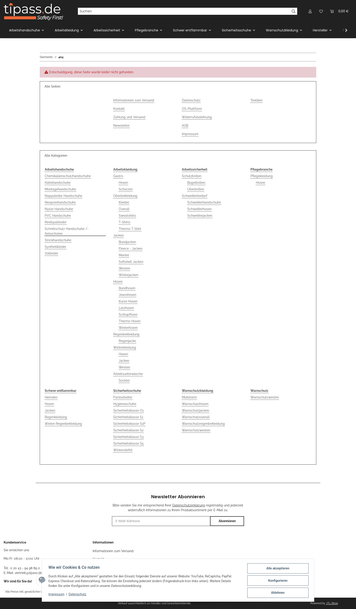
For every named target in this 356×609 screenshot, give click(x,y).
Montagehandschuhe (60, 189)
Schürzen (126, 189)
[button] (310, 11)
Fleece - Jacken (130, 248)
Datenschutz (191, 100)
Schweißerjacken (199, 215)
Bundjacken (127, 242)
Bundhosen (127, 288)
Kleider (124, 202)
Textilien (256, 100)
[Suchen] (184, 11)
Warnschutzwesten (196, 430)
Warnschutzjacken (195, 410)
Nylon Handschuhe (59, 209)
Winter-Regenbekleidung (63, 423)
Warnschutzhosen (195, 404)
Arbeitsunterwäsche (128, 374)
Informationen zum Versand (133, 100)
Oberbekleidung (125, 196)
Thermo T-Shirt (130, 229)
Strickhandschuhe (58, 240)
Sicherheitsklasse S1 (128, 417)
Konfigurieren (277, 581)
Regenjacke (127, 341)
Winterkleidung (124, 347)
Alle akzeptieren (276, 569)
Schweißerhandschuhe (204, 202)
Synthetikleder (55, 247)
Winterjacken (128, 275)
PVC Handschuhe (58, 215)
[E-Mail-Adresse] (161, 521)
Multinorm (189, 397)
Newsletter (121, 125)
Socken (124, 380)
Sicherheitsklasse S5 (128, 443)
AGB (185, 125)
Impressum (190, 134)
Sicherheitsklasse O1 (128, 410)
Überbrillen (195, 189)
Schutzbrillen (191, 176)
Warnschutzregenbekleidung (203, 423)
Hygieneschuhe (124, 404)
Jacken (118, 235)
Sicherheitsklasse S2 (128, 430)
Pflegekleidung (261, 176)
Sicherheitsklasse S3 (128, 437)
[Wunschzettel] (321, 11)
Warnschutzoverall (196, 417)
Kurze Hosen (128, 301)
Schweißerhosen (199, 209)
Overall (124, 209)
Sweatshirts (127, 215)
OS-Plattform (192, 109)
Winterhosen (128, 328)
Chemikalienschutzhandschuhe (68, 176)
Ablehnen (277, 593)
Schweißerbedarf (194, 196)
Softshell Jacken (131, 262)
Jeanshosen (127, 295)
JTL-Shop (332, 603)
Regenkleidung (56, 417)
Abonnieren (227, 521)
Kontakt (119, 109)
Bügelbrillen (196, 182)
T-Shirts (124, 222)
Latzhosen (126, 308)
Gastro (118, 176)
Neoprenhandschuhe (60, 202)
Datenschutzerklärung (188, 505)
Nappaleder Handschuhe (63, 196)
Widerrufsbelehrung (197, 117)
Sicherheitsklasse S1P (129, 423)
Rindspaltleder (56, 222)
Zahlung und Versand (129, 117)
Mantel (124, 255)
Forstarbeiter (122, 397)
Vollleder (51, 253)
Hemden (51, 397)
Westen (124, 268)
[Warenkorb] (339, 11)
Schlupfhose (128, 314)
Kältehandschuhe (58, 182)
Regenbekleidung (126, 334)
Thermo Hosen (130, 321)
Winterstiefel (122, 450)
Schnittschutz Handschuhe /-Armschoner (67, 231)
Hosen (123, 182)
